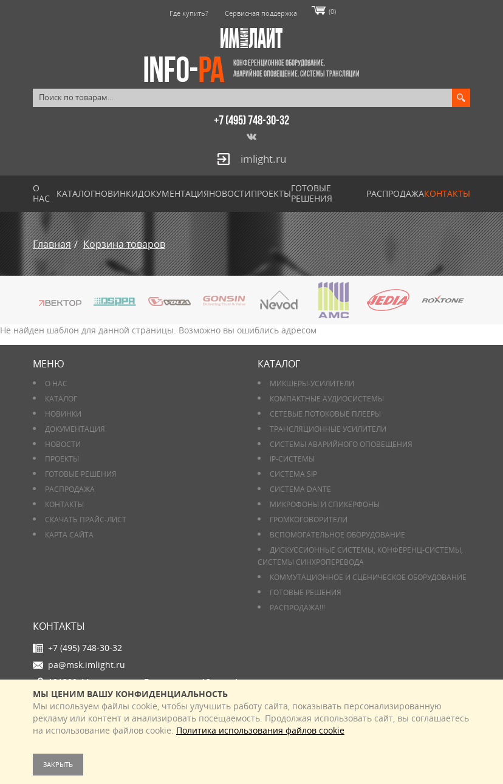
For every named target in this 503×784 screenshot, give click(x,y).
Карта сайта (69, 535)
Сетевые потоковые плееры (325, 414)
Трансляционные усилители (328, 429)
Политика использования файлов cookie (260, 730)
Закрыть (58, 764)
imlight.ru (263, 159)
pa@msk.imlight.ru (86, 664)
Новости (230, 193)
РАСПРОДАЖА (395, 193)
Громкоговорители (308, 519)
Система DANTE (300, 489)
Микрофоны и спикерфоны (325, 504)
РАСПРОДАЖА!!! (297, 607)
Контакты (447, 193)
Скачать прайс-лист (85, 519)
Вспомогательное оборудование (337, 535)
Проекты (271, 193)
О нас (41, 193)
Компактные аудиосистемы (327, 399)
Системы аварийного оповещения (341, 444)
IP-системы (292, 459)
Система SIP (293, 474)
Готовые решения (311, 193)
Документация (173, 193)
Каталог (75, 193)
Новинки (116, 193)
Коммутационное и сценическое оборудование (368, 577)
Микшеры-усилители (312, 383)
